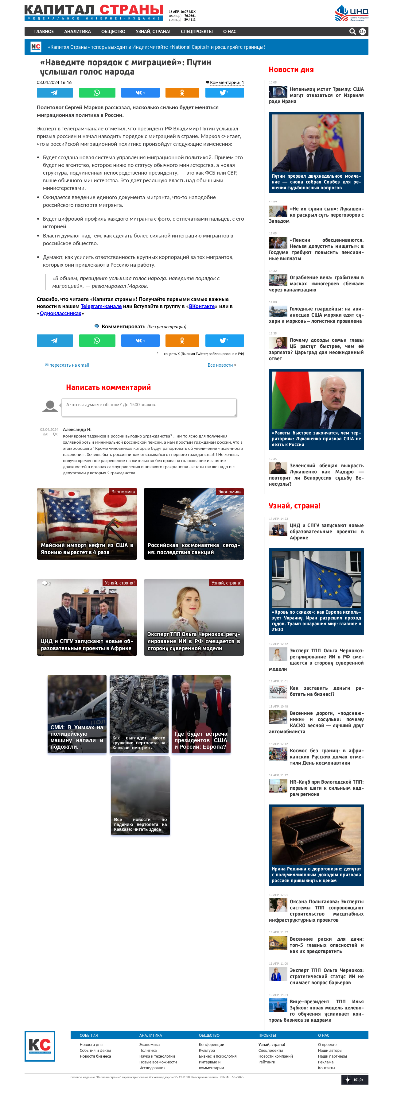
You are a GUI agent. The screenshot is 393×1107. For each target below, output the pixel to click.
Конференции (211, 1044)
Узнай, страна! (153, 31)
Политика (148, 1050)
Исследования (152, 1067)
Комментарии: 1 (227, 82)
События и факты (95, 1050)
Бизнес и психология (218, 1056)
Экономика (123, 492)
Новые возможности (158, 1062)
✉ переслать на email (67, 365)
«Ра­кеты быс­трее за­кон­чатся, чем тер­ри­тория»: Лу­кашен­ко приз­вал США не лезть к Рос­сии (316, 438)
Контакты (326, 1067)
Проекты (267, 1035)
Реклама (326, 1062)
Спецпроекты (197, 31)
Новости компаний (276, 1056)
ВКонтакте (202, 306)
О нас (229, 31)
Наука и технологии (157, 1056)
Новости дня (291, 69)
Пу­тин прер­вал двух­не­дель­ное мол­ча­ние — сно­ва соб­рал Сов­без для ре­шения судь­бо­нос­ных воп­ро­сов (316, 182)
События (89, 1035)
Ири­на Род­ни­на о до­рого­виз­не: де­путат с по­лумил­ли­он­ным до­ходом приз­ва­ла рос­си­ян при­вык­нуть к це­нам (316, 874)
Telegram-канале (101, 306)
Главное (44, 31)
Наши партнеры (332, 1056)
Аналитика (77, 31)
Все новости (220, 365)
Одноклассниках (60, 313)
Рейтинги (267, 1062)
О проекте (327, 1044)
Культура (207, 1050)
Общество (113, 31)
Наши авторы (330, 1050)
